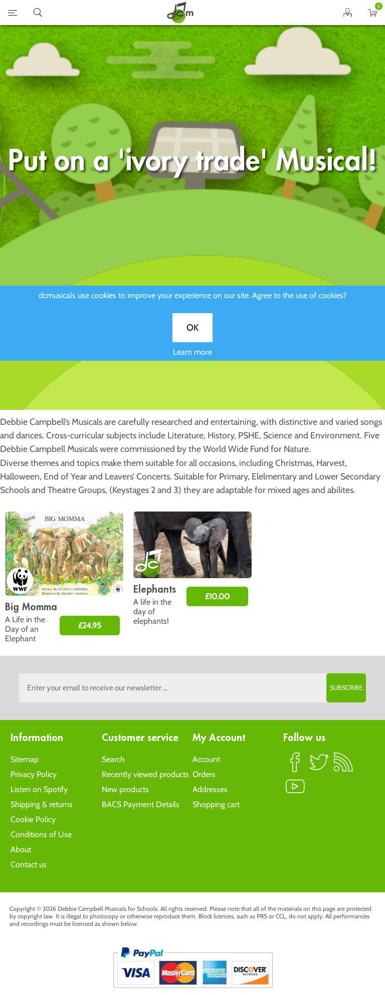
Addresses (210, 789)
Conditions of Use (41, 834)
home (180, 12)
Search (113, 759)
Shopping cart (216, 804)
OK (192, 332)
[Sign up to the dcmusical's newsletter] (192, 687)
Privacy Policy (34, 774)
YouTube (295, 790)
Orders (204, 774)
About (21, 849)
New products (125, 789)
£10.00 (217, 596)
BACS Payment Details (140, 804)
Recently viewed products (145, 774)
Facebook (295, 766)
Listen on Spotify (39, 789)
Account (206, 759)
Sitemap (25, 759)
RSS (343, 766)
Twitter (319, 766)
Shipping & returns (42, 804)
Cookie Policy (33, 819)
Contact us (29, 864)
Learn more (192, 356)
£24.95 (89, 625)
